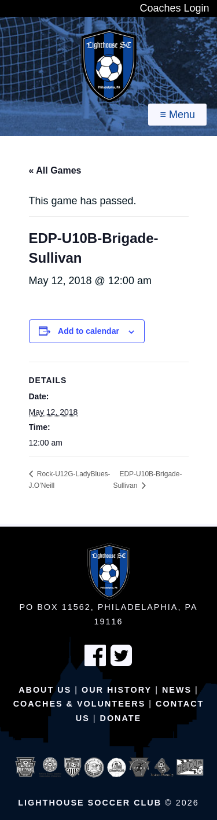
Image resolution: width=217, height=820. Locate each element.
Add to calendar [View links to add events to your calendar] (88, 331)
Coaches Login (174, 8)
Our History (117, 689)
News (177, 689)
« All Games (55, 170)
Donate (121, 718)
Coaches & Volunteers (79, 703)
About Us (45, 689)
